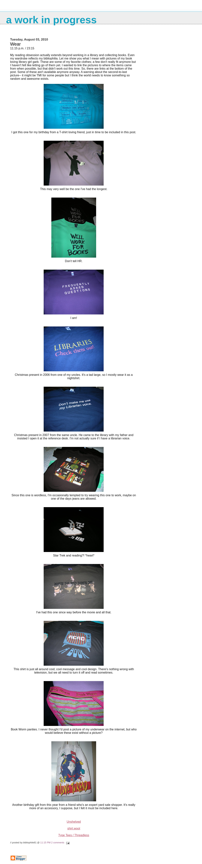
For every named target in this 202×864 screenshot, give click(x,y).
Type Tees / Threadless (73, 835)
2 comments (57, 842)
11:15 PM (45, 842)
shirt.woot (73, 828)
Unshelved (74, 821)
